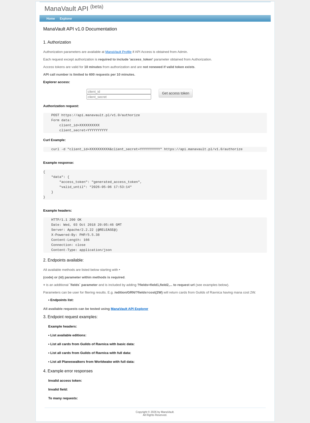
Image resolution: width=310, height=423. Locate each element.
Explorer (66, 18)
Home (51, 18)
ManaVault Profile (118, 52)
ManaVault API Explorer (129, 309)
